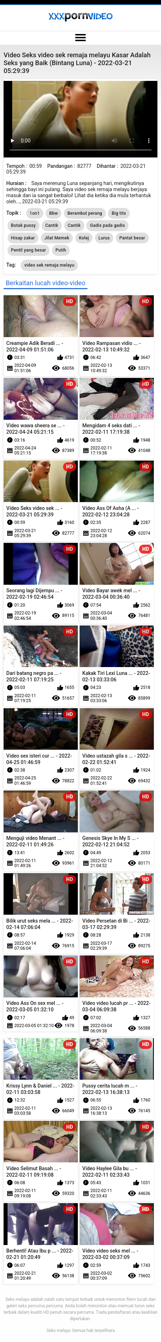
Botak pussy (23, 225)
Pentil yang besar (28, 250)
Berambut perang (84, 213)
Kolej (84, 237)
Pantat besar (132, 237)
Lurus (104, 237)
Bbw (53, 213)
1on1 (35, 213)
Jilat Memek (57, 237)
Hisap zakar (23, 237)
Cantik (51, 225)
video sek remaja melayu (49, 265)
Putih (61, 250)
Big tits (119, 213)
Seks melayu (59, 1330)
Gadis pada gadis (107, 225)
